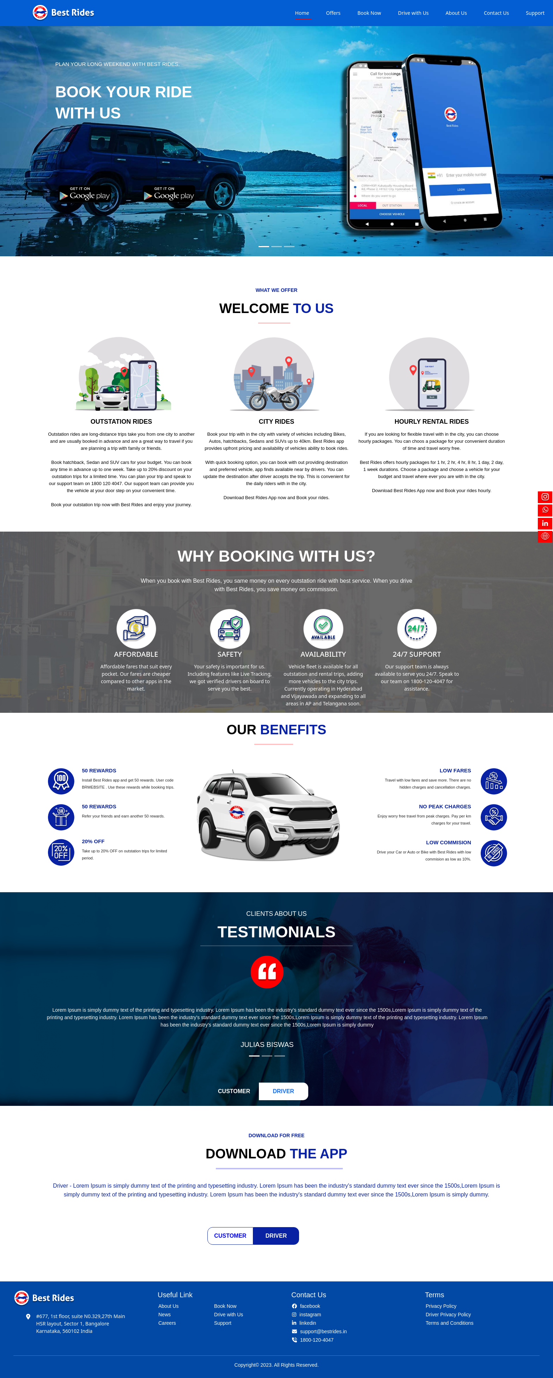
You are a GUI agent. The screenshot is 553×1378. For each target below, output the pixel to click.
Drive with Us (413, 13)
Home (302, 13)
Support (535, 13)
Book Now (369, 13)
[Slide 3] (289, 247)
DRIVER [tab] (283, 1091)
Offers (333, 13)
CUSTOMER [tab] (234, 1091)
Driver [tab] (276, 1236)
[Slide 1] (264, 247)
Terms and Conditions (449, 1323)
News (164, 1314)
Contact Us (496, 13)
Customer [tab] (230, 1236)
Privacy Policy (441, 1306)
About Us (456, 13)
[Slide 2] (276, 247)
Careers (167, 1323)
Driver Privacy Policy (448, 1314)
